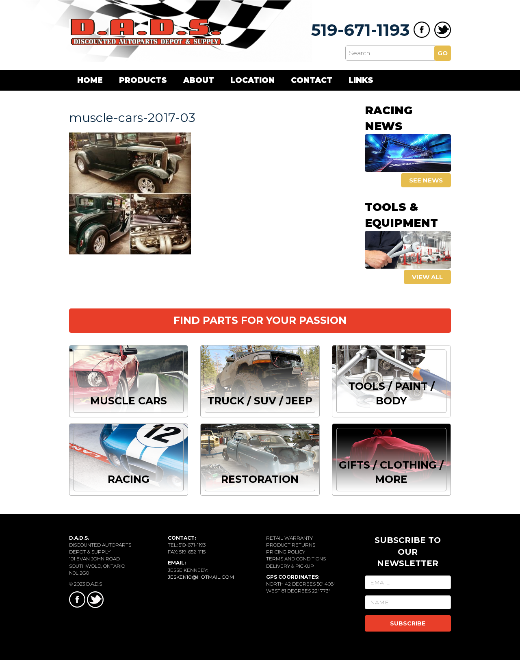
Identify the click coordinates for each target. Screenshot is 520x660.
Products (143, 80)
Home (90, 80)
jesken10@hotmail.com (201, 577)
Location (252, 80)
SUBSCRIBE (407, 623)
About (198, 80)
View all (427, 277)
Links (361, 80)
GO (443, 53)
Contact (311, 80)
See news (426, 180)
